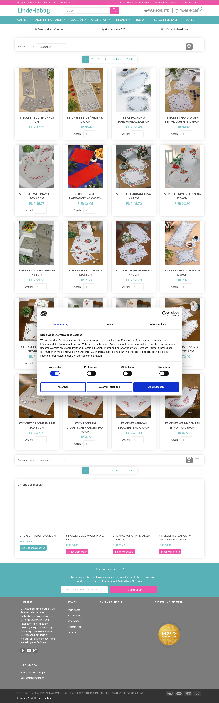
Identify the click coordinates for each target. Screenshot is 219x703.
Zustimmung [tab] (61, 324)
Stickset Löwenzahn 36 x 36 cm (37, 272)
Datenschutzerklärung (127, 693)
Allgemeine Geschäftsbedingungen (87, 693)
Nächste (116, 59)
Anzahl (78, 133)
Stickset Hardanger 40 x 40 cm (133, 272)
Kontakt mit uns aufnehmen (135, 2)
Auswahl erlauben (109, 387)
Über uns (187, 2)
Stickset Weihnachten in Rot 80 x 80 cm (182, 425)
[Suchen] (114, 10)
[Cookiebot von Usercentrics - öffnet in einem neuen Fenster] (164, 313)
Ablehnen (62, 387)
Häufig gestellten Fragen (33, 672)
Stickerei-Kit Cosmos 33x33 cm (85, 272)
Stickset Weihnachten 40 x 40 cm (37, 196)
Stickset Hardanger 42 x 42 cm (133, 196)
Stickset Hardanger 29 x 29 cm (182, 272)
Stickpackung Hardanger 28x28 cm (133, 119)
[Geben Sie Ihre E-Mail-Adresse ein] (84, 589)
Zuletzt (130, 59)
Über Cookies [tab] (158, 324)
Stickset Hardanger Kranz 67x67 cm (182, 349)
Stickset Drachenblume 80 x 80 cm (36, 425)
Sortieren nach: (26, 46)
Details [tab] (109, 324)
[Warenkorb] (188, 10)
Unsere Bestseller (30, 484)
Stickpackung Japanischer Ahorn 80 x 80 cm (85, 427)
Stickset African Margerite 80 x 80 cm (133, 425)
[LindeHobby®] (34, 9)
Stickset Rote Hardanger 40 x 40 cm (85, 196)
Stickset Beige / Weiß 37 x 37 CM (85, 119)
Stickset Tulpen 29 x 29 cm (36, 119)
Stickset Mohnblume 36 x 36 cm (182, 196)
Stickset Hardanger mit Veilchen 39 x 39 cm (182, 119)
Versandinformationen (165, 2)
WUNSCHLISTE (156, 10)
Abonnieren (134, 590)
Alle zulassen (156, 387)
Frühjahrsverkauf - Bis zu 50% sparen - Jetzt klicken (45, 2)
